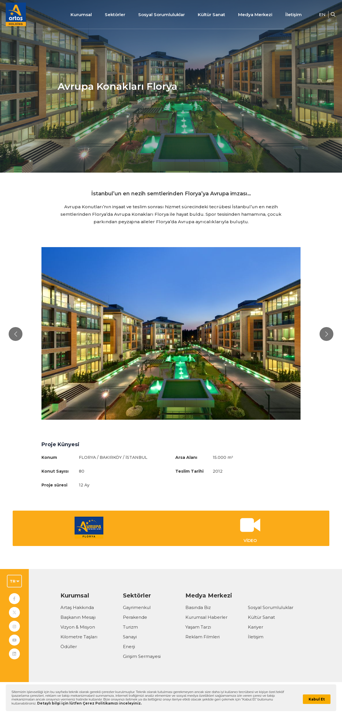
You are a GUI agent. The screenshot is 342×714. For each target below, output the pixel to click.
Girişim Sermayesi (142, 656)
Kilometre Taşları (78, 636)
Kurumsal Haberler (206, 617)
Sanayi (130, 636)
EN (322, 14)
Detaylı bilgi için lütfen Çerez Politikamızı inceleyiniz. (89, 703)
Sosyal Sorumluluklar (270, 607)
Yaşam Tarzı (198, 627)
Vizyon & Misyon (77, 627)
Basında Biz (198, 607)
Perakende (135, 617)
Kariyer (255, 627)
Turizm (130, 627)
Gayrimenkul (137, 607)
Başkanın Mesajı (78, 617)
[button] (15, 334)
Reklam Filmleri (202, 636)
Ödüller (68, 646)
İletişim (293, 14)
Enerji (129, 646)
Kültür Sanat (211, 14)
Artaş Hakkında (77, 607)
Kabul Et (317, 699)
